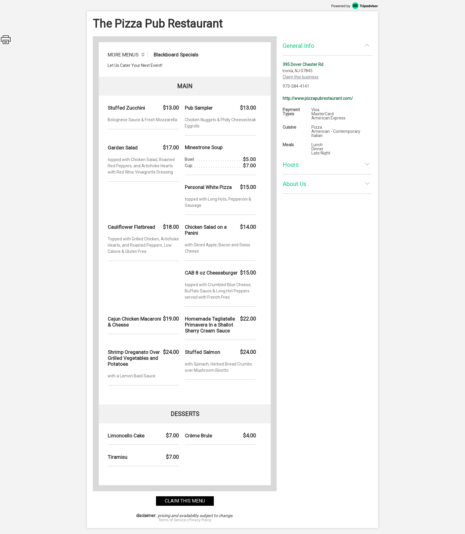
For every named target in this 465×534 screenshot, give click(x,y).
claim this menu (185, 501)
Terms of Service (172, 520)
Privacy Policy (200, 520)
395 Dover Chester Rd (303, 64)
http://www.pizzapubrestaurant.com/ (318, 98)
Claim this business (301, 77)
